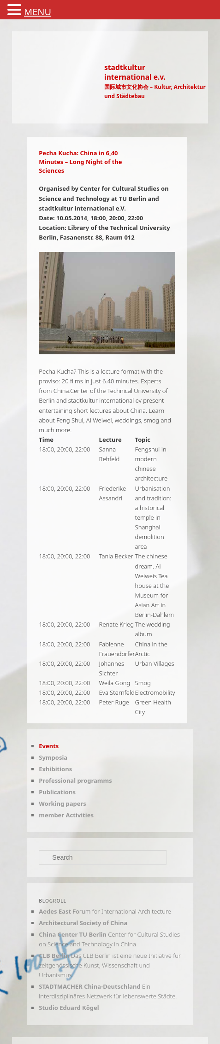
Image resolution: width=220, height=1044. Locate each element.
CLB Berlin (54, 955)
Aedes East (55, 911)
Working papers (62, 803)
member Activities (66, 815)
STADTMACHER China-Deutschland (89, 986)
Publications (57, 792)
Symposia (53, 757)
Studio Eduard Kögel (69, 1007)
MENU (37, 12)
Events (49, 746)
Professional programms (75, 780)
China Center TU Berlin (73, 934)
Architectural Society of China (83, 923)
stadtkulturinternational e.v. (135, 72)
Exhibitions (55, 769)
